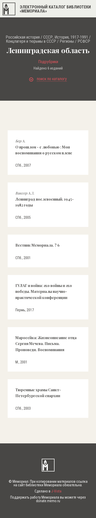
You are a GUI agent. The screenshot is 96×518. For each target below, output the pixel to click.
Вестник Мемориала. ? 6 (37, 245)
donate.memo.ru (48, 501)
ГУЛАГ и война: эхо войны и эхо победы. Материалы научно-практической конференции (43, 291)
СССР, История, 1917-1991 (65, 37)
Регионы (67, 41)
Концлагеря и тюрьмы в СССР (31, 41)
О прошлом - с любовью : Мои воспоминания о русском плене (43, 147)
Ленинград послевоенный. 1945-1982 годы (44, 199)
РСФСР (84, 41)
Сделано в (48, 491)
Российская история (23, 37)
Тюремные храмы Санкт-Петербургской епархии (38, 392)
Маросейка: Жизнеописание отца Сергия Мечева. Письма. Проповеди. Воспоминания (46, 343)
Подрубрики (48, 62)
